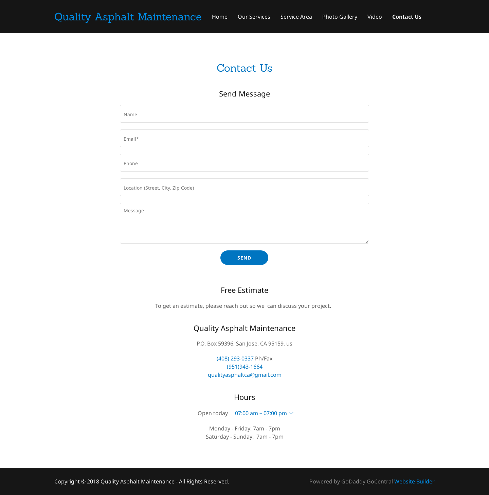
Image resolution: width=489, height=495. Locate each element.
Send (244, 257)
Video (374, 16)
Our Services (254, 16)
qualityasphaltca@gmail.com (245, 374)
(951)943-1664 (244, 366)
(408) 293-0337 (235, 358)
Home (220, 16)
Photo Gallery (339, 16)
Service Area (296, 16)
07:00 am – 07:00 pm (261, 413)
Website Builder (414, 481)
